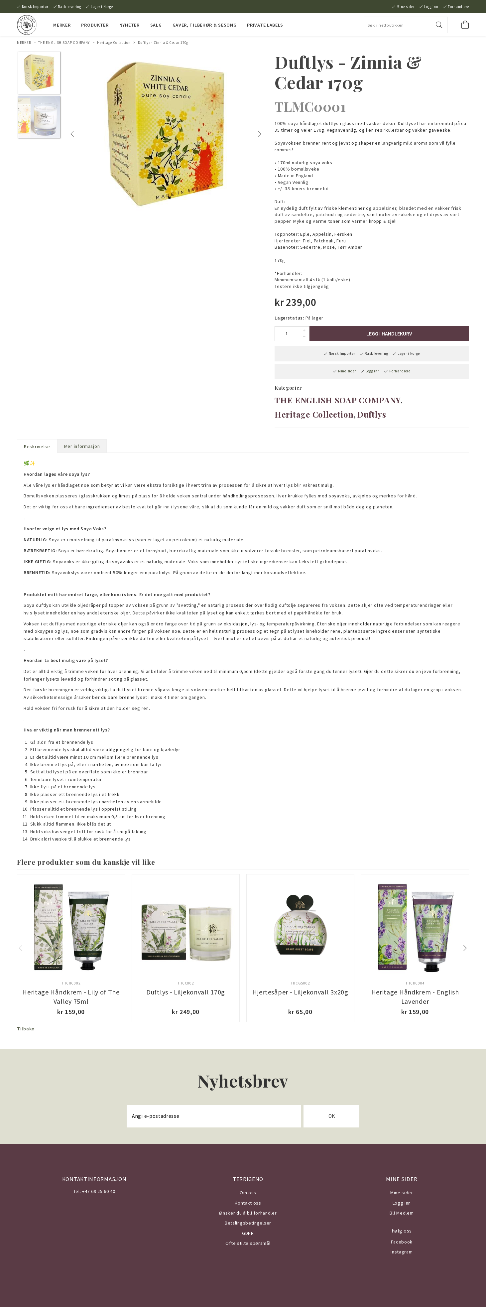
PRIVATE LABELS (265, 25)
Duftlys (371, 414)
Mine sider (406, 6)
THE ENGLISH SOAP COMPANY (64, 42)
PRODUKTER (94, 25)
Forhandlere (458, 6)
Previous (73, 134)
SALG (156, 25)
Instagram (402, 1252)
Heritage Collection (113, 42)
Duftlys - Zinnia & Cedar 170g (163, 42)
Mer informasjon (82, 446)
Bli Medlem (402, 1213)
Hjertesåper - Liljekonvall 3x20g (300, 992)
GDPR (248, 1233)
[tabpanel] (166, 134)
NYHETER (129, 25)
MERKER (61, 25)
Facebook (402, 1242)
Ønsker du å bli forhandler (248, 1213)
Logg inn (431, 6)
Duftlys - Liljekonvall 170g (185, 992)
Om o (245, 1193)
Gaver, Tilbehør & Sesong (205, 25)
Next (260, 134)
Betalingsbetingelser (248, 1223)
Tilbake (25, 1029)
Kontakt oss (248, 1203)
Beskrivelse (37, 447)
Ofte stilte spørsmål (247, 1243)
